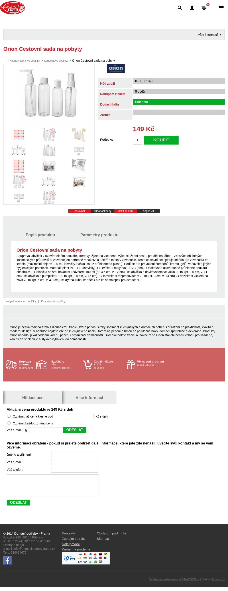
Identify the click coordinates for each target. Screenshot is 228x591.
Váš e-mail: (15, 462)
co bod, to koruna (152, 363)
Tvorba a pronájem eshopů (165, 583)
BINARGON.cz (190, 583)
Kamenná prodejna (76, 553)
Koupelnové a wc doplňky (25, 60)
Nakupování (71, 548)
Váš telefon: (15, 469)
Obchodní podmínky (112, 537)
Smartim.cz (218, 583)
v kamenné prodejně (66, 364)
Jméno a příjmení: (20, 454)
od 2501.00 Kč (27, 364)
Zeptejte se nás (73, 542)
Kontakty (68, 537)
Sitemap (103, 542)
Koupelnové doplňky (56, 60)
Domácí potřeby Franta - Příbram (12, 7)
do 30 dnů (109, 364)
